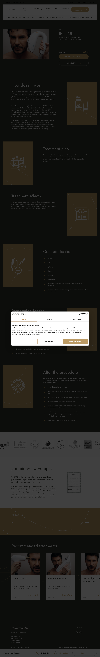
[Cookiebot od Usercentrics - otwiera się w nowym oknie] (80, 314)
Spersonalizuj (50, 341)
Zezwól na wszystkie (75, 341)
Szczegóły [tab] (50, 319)
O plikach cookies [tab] (76, 319)
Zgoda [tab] (24, 319)
